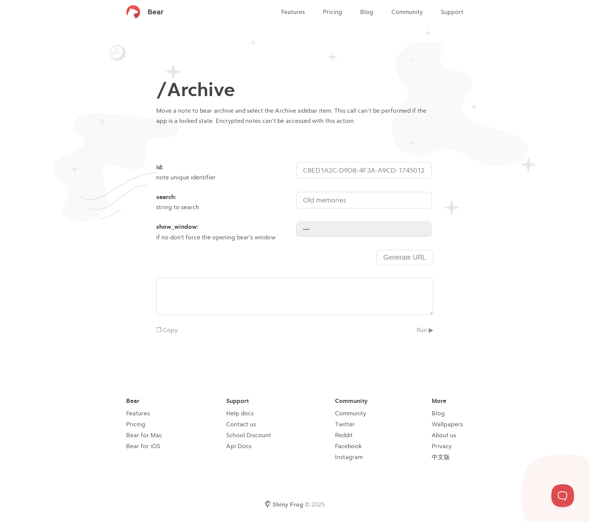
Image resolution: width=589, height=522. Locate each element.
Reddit (344, 435)
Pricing (332, 11)
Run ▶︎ (425, 330)
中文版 (441, 457)
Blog (366, 11)
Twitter (345, 424)
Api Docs (238, 446)
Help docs (240, 413)
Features (293, 11)
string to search (225, 201)
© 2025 (298, 504)
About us (444, 435)
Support (452, 11)
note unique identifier (225, 171)
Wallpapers (447, 424)
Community (407, 11)
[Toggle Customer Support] (562, 495)
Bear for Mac (144, 435)
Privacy (442, 446)
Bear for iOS (143, 446)
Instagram (349, 457)
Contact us (241, 424)
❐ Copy (167, 330)
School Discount (248, 435)
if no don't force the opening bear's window (225, 231)
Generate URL (404, 257)
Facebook (348, 446)
